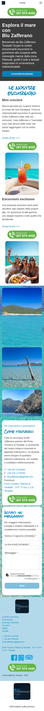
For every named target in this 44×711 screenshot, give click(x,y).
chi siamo (6, 625)
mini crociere (7, 620)
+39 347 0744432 (16, 469)
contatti (5, 631)
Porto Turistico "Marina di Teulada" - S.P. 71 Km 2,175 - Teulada (19, 487)
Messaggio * (11, 553)
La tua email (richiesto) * (17, 544)
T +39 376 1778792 (10, 636)
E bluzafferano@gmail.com (13, 642)
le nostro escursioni (10, 617)
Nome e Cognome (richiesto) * (20, 536)
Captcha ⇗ (32, 579)
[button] (41, 3)
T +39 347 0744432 (10, 639)
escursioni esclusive (10, 623)
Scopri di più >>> (11, 138)
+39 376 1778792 (16, 473)
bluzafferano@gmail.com (19, 476)
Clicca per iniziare (24, 576)
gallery (5, 628)
